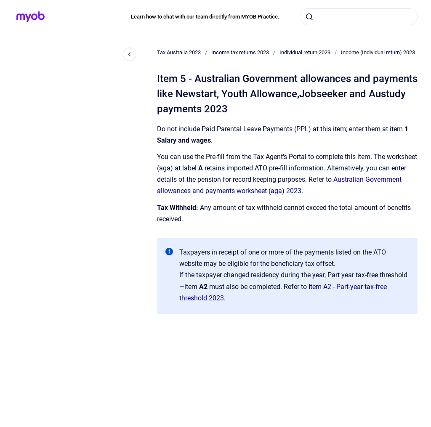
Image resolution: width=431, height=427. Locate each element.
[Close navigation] (129, 54)
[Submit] (309, 17)
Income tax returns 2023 (240, 52)
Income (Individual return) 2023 (378, 52)
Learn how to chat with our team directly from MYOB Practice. (205, 16)
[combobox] (358, 17)
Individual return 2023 (304, 52)
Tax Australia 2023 (179, 52)
